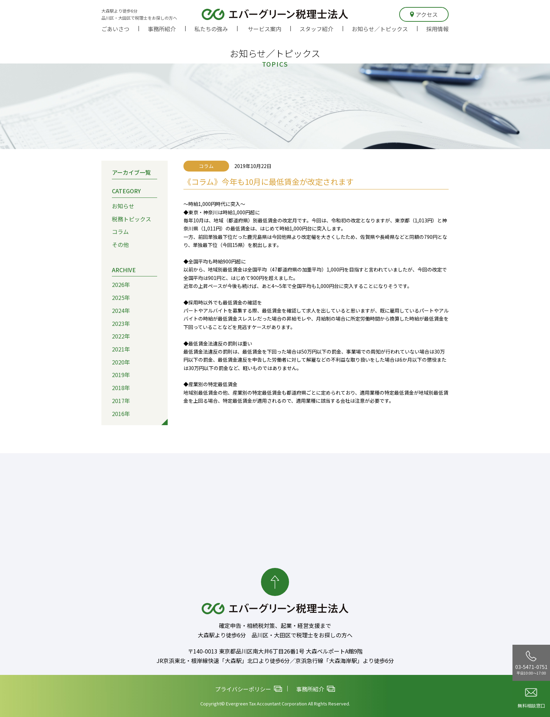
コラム (120, 231)
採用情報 (437, 29)
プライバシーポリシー (248, 689)
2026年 (121, 284)
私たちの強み (211, 29)
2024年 (121, 310)
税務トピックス (131, 219)
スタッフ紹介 (316, 29)
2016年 (121, 413)
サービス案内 (264, 29)
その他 (120, 244)
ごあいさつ (115, 29)
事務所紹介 (162, 29)
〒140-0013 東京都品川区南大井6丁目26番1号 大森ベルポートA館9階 (275, 651)
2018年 (121, 387)
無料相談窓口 (531, 698)
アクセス (424, 14)
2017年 (121, 400)
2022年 (121, 336)
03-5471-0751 (531, 663)
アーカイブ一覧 (131, 172)
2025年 (121, 297)
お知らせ (123, 206)
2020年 (121, 362)
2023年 (121, 323)
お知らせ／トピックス (380, 29)
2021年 (121, 349)
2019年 (121, 374)
